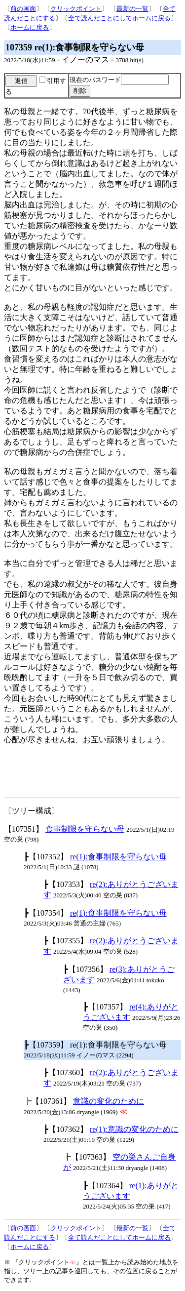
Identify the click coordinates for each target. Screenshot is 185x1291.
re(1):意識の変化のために (134, 1129)
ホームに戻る (29, 27)
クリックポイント (76, 8)
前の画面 (23, 8)
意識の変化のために (108, 1101)
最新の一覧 (132, 8)
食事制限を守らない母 (84, 829)
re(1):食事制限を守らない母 (118, 856)
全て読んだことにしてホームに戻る (119, 18)
